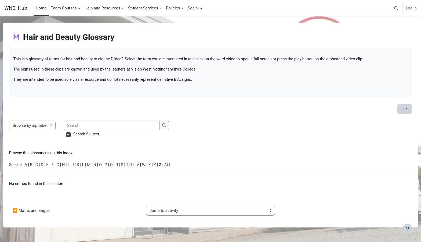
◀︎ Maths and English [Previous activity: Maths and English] (42, 212)
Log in (411, 8)
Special (25, 166)
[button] (396, 8)
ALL (182, 166)
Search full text (96, 135)
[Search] (122, 126)
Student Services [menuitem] (143, 8)
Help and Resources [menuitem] (102, 8)
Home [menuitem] (41, 8)
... (396, 109)
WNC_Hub (15, 8)
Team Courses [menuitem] (64, 8)
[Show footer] (407, 228)
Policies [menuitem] (173, 8)
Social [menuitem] (193, 8)
